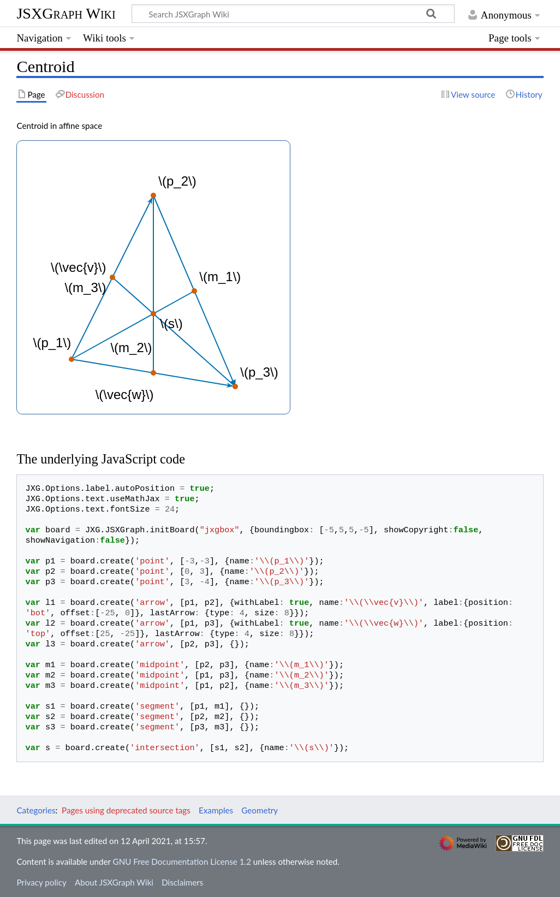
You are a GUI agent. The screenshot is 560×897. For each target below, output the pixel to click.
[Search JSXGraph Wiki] (293, 13)
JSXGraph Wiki (65, 13)
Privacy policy (41, 882)
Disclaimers (182, 882)
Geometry (259, 810)
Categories (35, 810)
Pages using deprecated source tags (126, 810)
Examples (216, 810)
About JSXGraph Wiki (114, 882)
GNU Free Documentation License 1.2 (182, 861)
